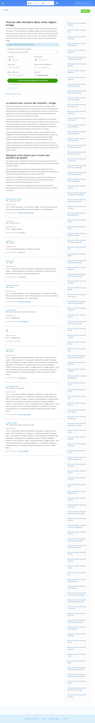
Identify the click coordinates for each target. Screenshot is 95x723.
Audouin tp (21, 252)
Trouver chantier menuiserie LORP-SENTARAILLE (77, 132)
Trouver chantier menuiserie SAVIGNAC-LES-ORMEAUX (77, 540)
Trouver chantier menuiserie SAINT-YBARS (77, 411)
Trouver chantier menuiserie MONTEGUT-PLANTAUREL (77, 621)
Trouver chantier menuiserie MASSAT (77, 289)
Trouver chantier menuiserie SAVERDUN (77, 51)
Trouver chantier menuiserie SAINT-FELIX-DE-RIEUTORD (77, 601)
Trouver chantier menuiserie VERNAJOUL (77, 268)
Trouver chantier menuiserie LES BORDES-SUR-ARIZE (77, 424)
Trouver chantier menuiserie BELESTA (77, 187)
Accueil (6, 10)
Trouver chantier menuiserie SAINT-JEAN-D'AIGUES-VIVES (77, 512)
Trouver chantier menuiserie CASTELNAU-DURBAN (77, 546)
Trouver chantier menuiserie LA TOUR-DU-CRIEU (77, 99)
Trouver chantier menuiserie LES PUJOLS (77, 309)
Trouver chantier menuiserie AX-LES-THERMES (77, 126)
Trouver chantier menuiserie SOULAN (77, 696)
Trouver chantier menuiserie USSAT (77, 655)
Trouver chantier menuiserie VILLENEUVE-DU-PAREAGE (77, 356)
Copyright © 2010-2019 (32, 719)
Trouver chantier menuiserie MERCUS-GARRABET (77, 180)
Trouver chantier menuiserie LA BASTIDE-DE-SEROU (77, 200)
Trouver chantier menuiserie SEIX (77, 248)
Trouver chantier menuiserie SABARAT (77, 560)
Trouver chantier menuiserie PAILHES (77, 553)
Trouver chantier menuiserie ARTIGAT (77, 472)
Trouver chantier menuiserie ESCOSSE (77, 519)
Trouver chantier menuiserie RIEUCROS (77, 363)
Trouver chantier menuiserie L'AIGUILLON (77, 607)
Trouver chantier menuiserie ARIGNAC (77, 316)
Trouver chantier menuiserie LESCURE (77, 438)
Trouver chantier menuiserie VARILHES (77, 78)
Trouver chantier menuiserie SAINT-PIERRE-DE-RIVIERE (77, 275)
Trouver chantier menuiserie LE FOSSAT (77, 207)
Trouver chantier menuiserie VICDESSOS (77, 445)
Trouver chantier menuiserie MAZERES (77, 65)
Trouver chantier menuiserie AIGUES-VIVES (77, 492)
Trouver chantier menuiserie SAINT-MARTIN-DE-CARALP (77, 668)
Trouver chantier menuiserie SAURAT (77, 390)
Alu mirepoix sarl (23, 321)
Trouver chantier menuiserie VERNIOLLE (77, 112)
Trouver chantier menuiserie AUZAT (77, 384)
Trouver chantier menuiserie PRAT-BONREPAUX (77, 214)
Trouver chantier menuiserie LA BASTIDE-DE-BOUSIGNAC (77, 675)
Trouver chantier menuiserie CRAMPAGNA (77, 417)
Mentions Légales (54, 719)
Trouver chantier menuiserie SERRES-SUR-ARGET (77, 234)
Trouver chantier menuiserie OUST (77, 485)
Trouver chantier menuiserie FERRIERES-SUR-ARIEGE (77, 241)
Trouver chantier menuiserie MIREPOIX (77, 71)
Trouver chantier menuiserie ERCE (77, 350)
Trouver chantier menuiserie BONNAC (77, 255)
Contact (65, 719)
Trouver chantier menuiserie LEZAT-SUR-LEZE (77, 105)
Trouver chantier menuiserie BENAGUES (77, 465)
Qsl (19, 341)
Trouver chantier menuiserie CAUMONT (77, 648)
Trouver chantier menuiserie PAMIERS (77, 24)
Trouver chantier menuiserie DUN (77, 397)
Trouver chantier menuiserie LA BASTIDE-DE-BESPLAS (77, 526)
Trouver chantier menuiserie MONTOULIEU (77, 587)
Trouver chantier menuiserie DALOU (77, 228)
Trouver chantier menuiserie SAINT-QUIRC (77, 506)
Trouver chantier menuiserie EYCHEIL (77, 451)
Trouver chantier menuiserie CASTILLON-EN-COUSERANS (77, 594)
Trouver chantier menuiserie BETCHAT (77, 533)
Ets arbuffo (21, 232)
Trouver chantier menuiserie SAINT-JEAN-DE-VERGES (77, 173)
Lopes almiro (22, 277)
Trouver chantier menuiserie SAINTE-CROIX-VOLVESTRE (77, 302)
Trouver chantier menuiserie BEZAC (77, 641)
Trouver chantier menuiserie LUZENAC (77, 336)
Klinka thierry (22, 378)
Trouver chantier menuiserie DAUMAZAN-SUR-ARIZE (77, 261)
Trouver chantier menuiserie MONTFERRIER (77, 377)
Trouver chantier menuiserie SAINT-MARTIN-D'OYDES (77, 689)
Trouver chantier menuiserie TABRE (77, 567)
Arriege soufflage (23, 451)
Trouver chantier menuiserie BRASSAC (77, 404)
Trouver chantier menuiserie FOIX (77, 31)
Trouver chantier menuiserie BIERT (77, 662)
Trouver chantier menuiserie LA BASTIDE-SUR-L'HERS (77, 322)
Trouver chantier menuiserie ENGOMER (77, 635)
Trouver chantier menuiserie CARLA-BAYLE (77, 295)
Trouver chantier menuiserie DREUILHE (77, 614)
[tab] (32, 199)
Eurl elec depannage (24, 414)
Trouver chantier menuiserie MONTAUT (77, 282)
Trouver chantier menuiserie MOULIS (77, 221)
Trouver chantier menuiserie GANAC (77, 329)
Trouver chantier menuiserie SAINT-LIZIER (77, 119)
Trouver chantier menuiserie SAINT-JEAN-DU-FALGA (77, 92)
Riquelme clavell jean (24, 301)
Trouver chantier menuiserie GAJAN (77, 682)
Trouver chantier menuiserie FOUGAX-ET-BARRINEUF (77, 458)
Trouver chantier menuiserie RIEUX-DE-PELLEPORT (77, 153)
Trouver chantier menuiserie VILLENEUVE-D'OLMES (77, 146)
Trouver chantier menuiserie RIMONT (77, 343)
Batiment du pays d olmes (26, 213)
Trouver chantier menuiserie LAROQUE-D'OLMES (77, 85)
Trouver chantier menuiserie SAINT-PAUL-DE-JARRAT (77, 166)
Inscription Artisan (82, 3)
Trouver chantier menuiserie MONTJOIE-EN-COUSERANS (77, 194)
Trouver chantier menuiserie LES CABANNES (77, 628)
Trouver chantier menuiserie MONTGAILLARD (77, 139)
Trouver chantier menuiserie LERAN (77, 431)
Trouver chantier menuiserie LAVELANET (77, 38)
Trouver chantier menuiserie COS (77, 574)
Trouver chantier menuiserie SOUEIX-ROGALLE (77, 580)
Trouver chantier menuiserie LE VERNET (77, 370)
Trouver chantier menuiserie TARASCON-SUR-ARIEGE (77, 58)
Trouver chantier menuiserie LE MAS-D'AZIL (77, 160)
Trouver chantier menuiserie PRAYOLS (77, 499)
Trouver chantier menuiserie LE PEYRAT (77, 479)
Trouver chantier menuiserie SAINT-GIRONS (77, 44)
